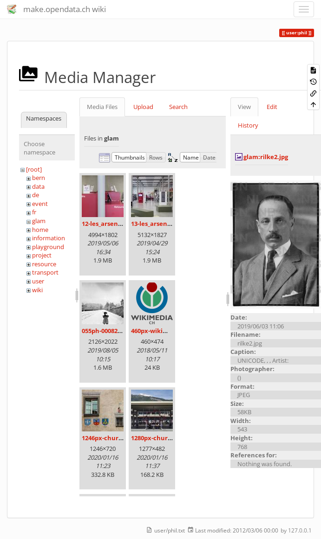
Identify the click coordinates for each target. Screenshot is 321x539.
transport (45, 272)
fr (34, 212)
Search (178, 107)
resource (44, 264)
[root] (34, 169)
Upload (143, 107)
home (40, 229)
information (48, 238)
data (38, 186)
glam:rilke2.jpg (265, 157)
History (248, 125)
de (35, 195)
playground (48, 247)
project (42, 255)
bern (38, 177)
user (38, 281)
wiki (37, 290)
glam (39, 221)
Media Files (102, 107)
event (40, 203)
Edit (272, 107)
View (244, 107)
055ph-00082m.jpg (108, 331)
